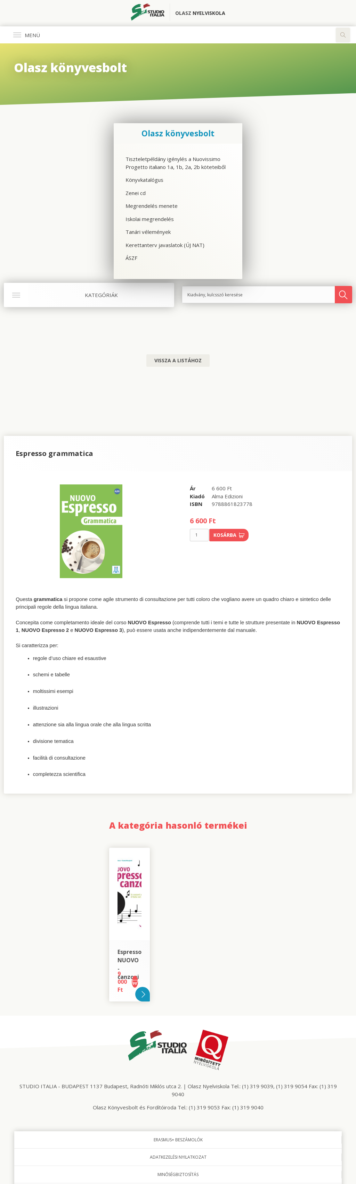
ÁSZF (131, 257)
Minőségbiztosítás (178, 1174)
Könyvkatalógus (144, 179)
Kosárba (229, 535)
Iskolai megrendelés (150, 218)
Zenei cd (136, 192)
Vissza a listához (178, 360)
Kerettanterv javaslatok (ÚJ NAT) (165, 245)
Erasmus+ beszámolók (178, 1140)
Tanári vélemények (148, 231)
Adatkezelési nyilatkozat (178, 1157)
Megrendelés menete (152, 205)
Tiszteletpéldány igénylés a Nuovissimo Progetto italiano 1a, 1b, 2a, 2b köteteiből (176, 162)
